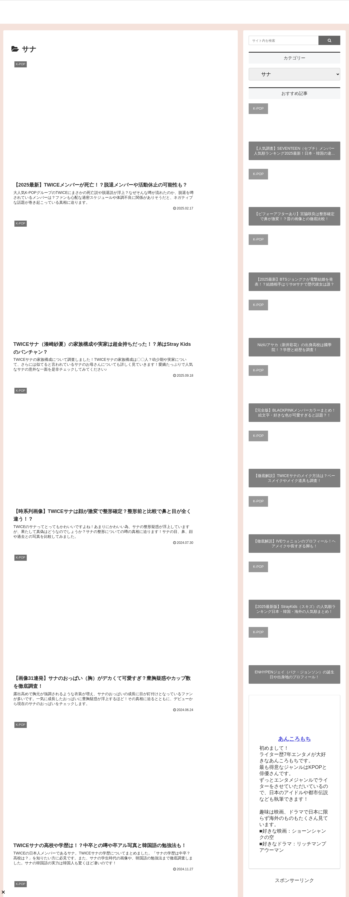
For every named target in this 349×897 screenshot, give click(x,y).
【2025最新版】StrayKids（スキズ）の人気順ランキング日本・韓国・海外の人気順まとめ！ (294, 609)
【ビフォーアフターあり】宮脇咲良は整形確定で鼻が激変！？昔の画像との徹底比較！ (294, 216)
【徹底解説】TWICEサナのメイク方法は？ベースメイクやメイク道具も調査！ (294, 478)
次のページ (120, 478)
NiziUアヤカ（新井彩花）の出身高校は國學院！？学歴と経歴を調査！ (294, 347)
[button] (329, 40)
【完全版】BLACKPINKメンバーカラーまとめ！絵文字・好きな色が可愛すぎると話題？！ (294, 412)
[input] (294, 40)
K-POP (258, 108)
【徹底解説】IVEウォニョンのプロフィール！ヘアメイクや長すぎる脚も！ (294, 543)
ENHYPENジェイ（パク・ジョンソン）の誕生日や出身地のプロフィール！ (294, 674)
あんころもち (294, 739)
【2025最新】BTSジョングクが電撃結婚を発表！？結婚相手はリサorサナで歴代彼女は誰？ (294, 281)
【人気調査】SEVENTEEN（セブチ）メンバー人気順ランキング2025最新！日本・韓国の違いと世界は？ (294, 151)
